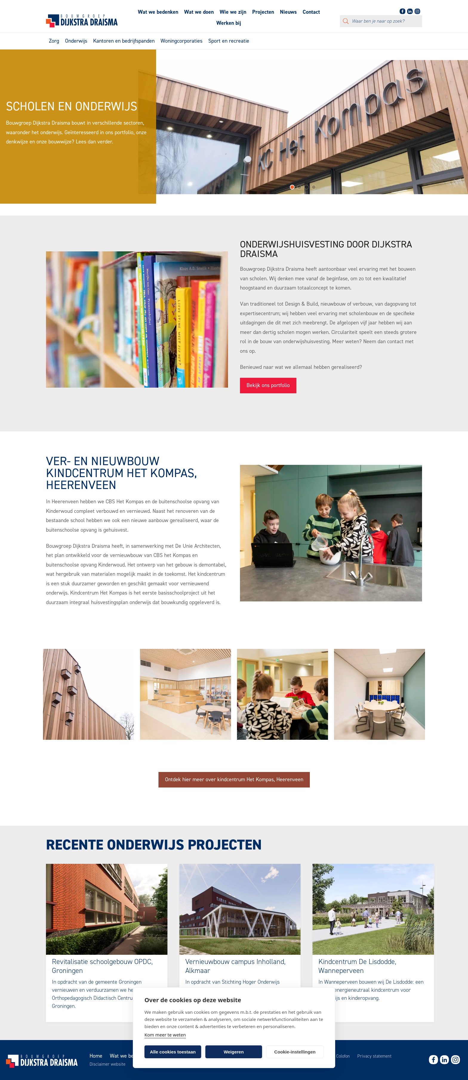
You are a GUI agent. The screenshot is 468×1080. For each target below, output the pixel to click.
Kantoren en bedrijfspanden (124, 40)
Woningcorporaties (181, 40)
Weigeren (234, 1051)
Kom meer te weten (165, 1035)
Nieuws (288, 12)
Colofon (343, 1056)
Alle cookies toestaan (172, 1051)
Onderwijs (76, 40)
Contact (311, 12)
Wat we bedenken (158, 12)
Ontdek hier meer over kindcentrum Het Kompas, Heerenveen (234, 779)
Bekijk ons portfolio (268, 385)
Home (96, 1055)
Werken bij (228, 23)
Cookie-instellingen (294, 1051)
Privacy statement (374, 1056)
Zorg (54, 40)
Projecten (263, 12)
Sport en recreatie (228, 40)
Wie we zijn (233, 12)
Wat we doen (199, 12)
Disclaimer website (107, 1064)
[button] (292, 190)
